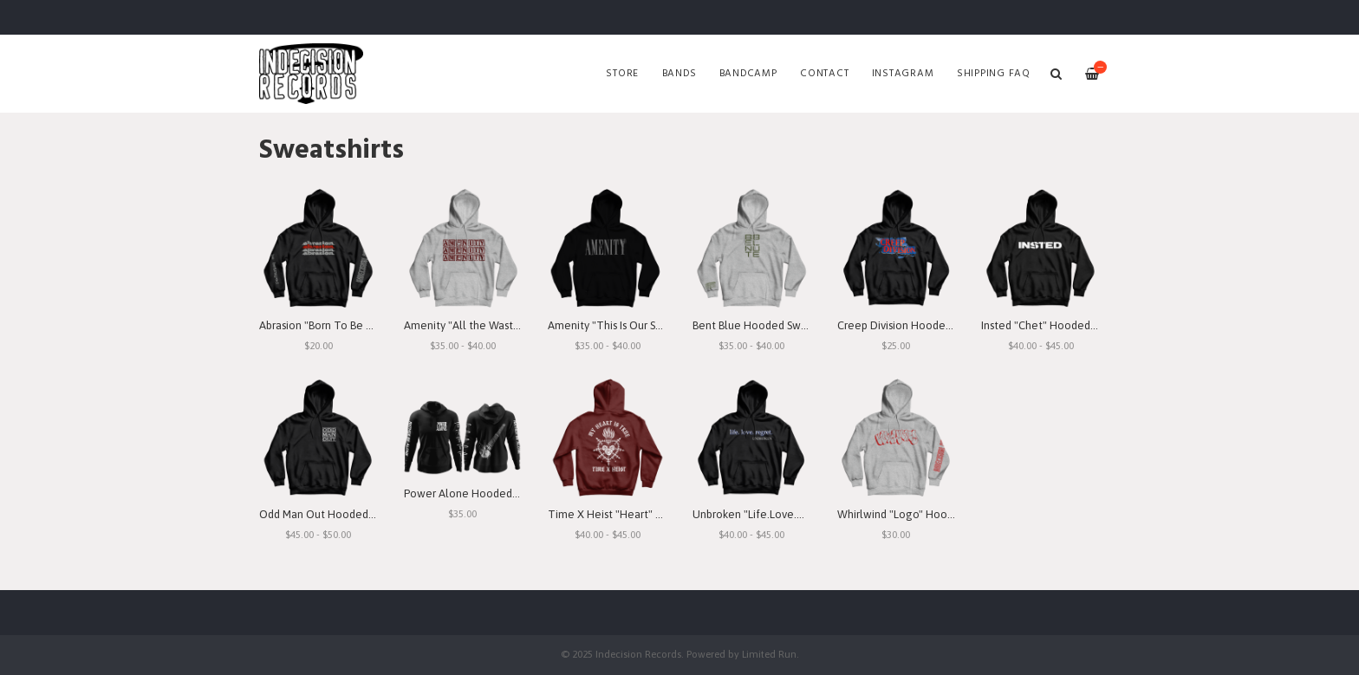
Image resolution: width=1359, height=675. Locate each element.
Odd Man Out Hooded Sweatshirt (341, 514)
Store (622, 73)
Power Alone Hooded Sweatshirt (485, 493)
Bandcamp (748, 73)
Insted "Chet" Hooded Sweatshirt (1063, 325)
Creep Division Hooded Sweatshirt (921, 325)
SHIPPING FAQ (994, 73)
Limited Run (769, 653)
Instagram (903, 73)
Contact (824, 73)
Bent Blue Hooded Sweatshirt (766, 325)
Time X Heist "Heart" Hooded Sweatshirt (649, 514)
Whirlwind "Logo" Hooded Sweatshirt (929, 514)
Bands (679, 73)
